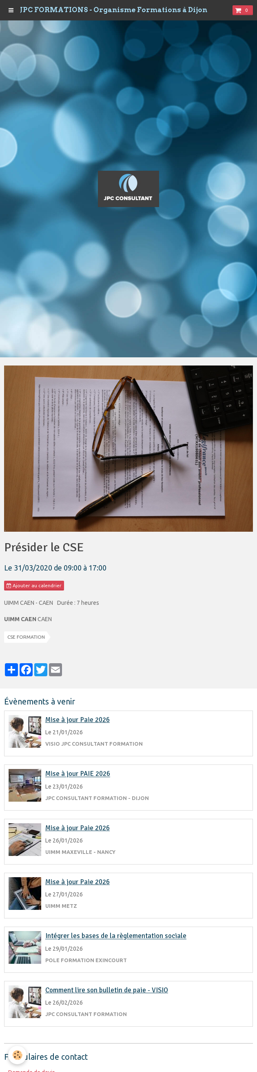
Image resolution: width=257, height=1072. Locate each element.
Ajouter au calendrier (34, 585)
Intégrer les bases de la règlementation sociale (115, 936)
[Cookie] (17, 1055)
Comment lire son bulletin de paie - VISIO (106, 990)
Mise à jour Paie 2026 (77, 719)
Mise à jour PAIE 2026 (77, 774)
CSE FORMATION (26, 637)
